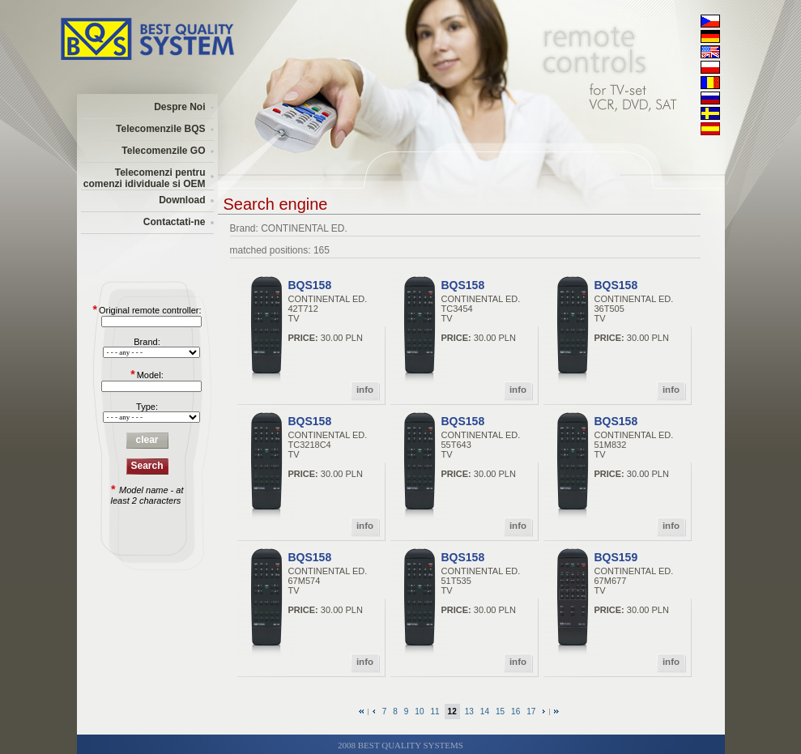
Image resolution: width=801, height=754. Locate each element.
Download (182, 200)
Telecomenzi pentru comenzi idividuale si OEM (144, 178)
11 (434, 711)
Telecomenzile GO (163, 150)
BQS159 (616, 557)
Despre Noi (179, 107)
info (364, 389)
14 (484, 711)
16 (515, 711)
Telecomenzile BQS (160, 128)
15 (500, 711)
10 (419, 711)
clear (146, 439)
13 (469, 711)
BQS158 (310, 285)
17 (530, 711)
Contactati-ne (174, 222)
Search (146, 465)
